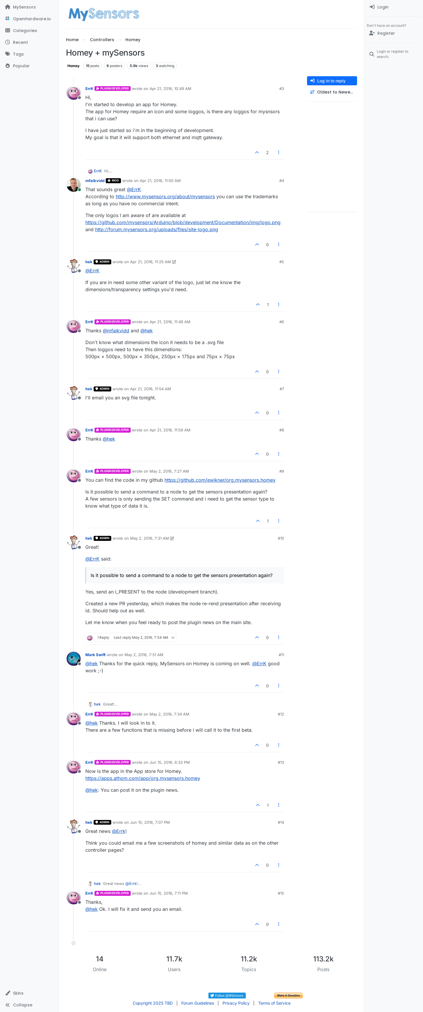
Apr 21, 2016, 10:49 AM (170, 88)
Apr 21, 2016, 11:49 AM (170, 321)
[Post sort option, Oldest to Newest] (332, 92)
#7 (282, 388)
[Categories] (29, 30)
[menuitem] (394, 7)
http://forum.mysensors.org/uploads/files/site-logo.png (156, 229)
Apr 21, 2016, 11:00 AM (160, 180)
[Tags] (29, 54)
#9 (281, 471)
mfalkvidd (94, 180)
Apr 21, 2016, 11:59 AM (170, 430)
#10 (281, 538)
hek (88, 261)
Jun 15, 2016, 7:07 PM (150, 822)
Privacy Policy (236, 1003)
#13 (281, 762)
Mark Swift (95, 654)
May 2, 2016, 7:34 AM (169, 714)
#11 (281, 654)
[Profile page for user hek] (74, 266)
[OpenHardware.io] (29, 19)
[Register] (394, 33)
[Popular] (29, 66)
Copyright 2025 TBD (153, 1003)
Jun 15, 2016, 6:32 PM (170, 762)
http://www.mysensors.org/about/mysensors (165, 196)
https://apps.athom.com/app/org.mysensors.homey (142, 778)
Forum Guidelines (197, 1003)
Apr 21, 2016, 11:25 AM (150, 261)
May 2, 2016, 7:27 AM (169, 471)
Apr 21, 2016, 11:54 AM (150, 388)
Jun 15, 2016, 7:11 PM (169, 893)
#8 (281, 430)
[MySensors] (29, 7)
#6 (281, 321)
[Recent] (29, 42)
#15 (281, 893)
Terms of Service (274, 1003)
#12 (281, 714)
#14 (281, 822)
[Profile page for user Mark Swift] (74, 659)
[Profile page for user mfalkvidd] (74, 185)
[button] (29, 993)
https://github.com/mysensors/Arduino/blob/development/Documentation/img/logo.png (183, 222)
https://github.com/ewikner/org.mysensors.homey (220, 480)
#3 (281, 88)
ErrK (89, 88)
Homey (73, 66)
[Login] (394, 7)
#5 (281, 261)
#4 (281, 180)
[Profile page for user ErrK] (74, 93)
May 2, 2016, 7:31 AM (149, 538)
